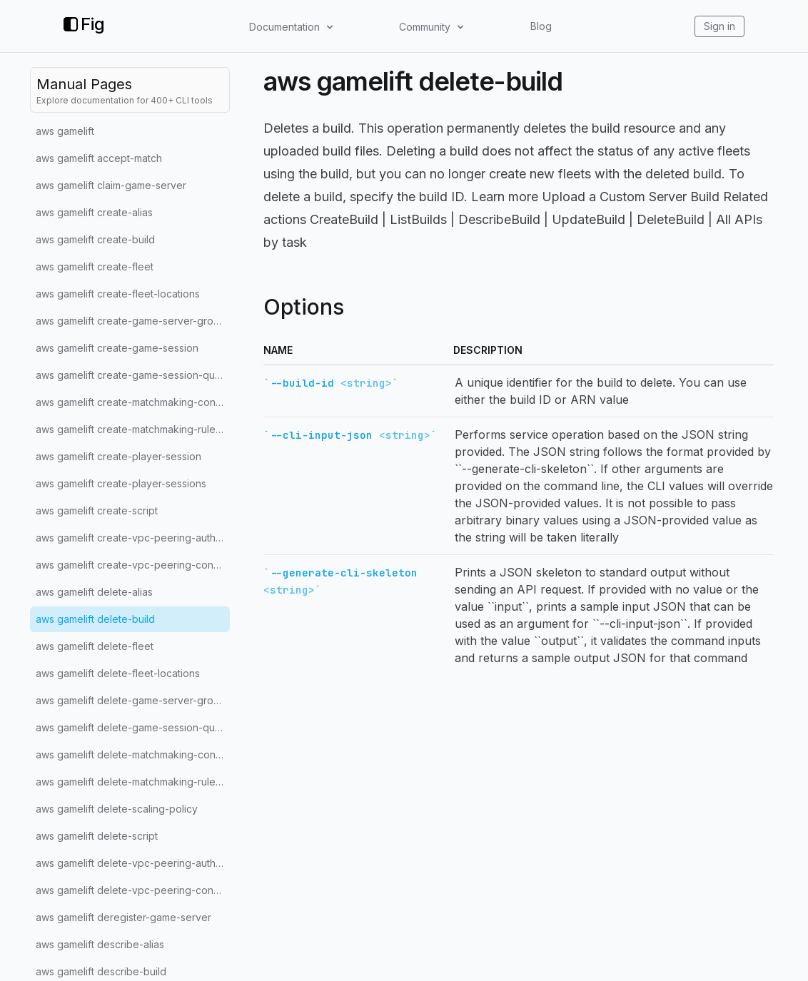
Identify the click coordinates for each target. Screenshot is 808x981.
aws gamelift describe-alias (100, 944)
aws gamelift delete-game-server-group (131, 700)
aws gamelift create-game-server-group (131, 321)
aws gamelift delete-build (95, 619)
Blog (541, 26)
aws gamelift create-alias (94, 212)
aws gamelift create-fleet (94, 266)
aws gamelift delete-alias (94, 592)
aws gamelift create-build (95, 239)
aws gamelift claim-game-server (111, 185)
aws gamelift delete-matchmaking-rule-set (133, 782)
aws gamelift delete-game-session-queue (133, 727)
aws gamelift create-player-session (118, 456)
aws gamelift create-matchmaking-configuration (133, 402)
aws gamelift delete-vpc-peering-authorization (133, 863)
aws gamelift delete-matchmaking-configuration (133, 754)
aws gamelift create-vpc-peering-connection (133, 565)
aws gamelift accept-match (99, 158)
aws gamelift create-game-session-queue (133, 375)
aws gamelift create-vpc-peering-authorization (133, 538)
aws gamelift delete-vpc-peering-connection (133, 890)
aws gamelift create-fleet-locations (118, 294)
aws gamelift (65, 131)
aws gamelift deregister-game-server (123, 917)
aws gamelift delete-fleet (94, 646)
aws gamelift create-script (97, 510)
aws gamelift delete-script (97, 836)
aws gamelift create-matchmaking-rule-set (133, 429)
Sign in (719, 26)
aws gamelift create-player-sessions (121, 483)
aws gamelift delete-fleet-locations (118, 673)
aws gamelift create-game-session (117, 348)
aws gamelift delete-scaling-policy (117, 809)
